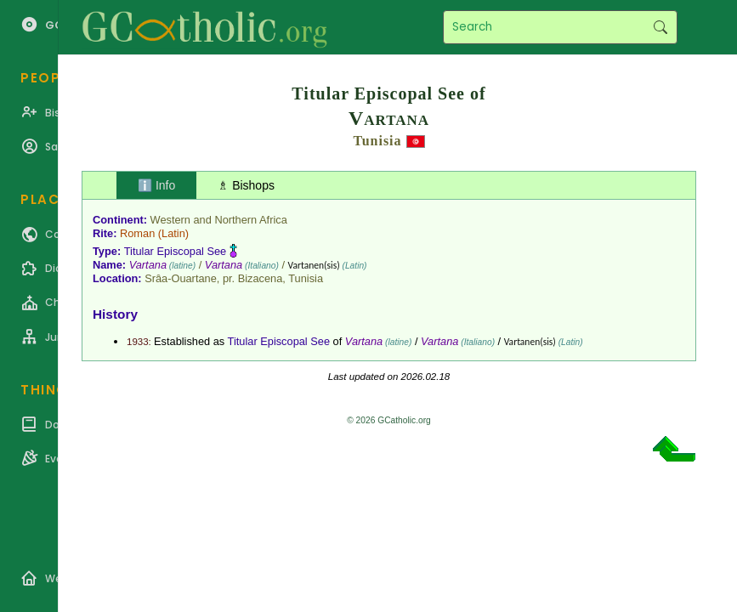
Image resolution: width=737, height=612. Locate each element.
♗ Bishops (246, 185)
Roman (137, 233)
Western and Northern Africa (218, 219)
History (115, 314)
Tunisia (377, 140)
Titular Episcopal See (175, 251)
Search (660, 27)
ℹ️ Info (156, 185)
